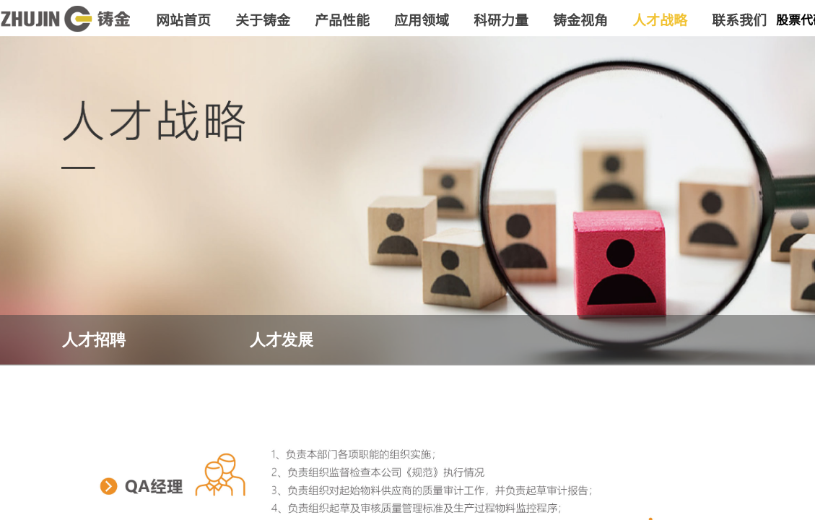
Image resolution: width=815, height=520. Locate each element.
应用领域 (421, 19)
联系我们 (739, 19)
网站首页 (183, 19)
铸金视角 (580, 19)
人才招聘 (94, 340)
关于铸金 (262, 19)
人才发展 (281, 340)
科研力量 (501, 19)
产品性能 (342, 19)
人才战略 (659, 19)
